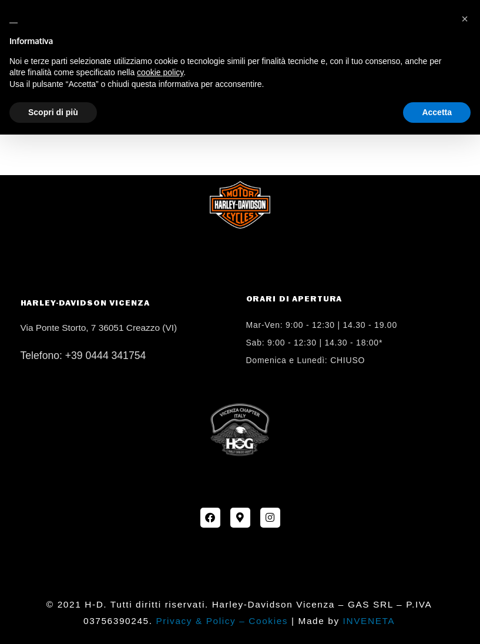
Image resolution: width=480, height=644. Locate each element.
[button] (464, 18)
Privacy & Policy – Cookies (222, 621)
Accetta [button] (437, 112)
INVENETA (369, 621)
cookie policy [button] (160, 72)
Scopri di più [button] (53, 112)
